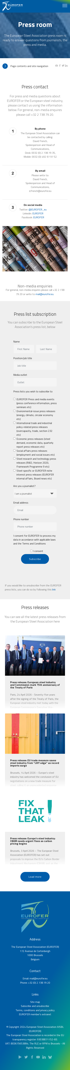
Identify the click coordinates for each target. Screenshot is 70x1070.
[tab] (28, 66)
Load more (35, 884)
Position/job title (22, 361)
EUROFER (37, 223)
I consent (36, 554)
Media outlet (20, 378)
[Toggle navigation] (64, 5)
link (54, 596)
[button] (28, 66)
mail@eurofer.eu (45, 301)
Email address (20, 506)
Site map (35, 1015)
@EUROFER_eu (38, 219)
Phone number (21, 522)
